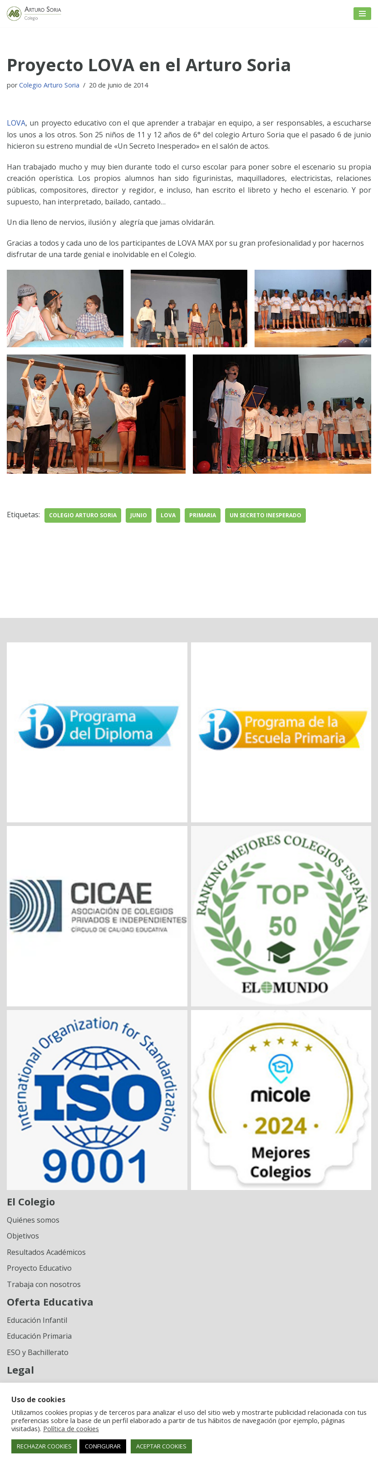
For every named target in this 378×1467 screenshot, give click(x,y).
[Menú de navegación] (362, 13)
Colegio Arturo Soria (49, 85)
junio (138, 515)
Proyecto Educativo (39, 1268)
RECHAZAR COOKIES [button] (44, 1446)
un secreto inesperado (265, 515)
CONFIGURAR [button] (103, 1446)
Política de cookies (71, 1428)
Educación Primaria (39, 1336)
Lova (168, 515)
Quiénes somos (33, 1220)
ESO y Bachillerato (38, 1352)
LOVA (16, 123)
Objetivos (23, 1236)
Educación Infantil (37, 1320)
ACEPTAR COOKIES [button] (161, 1446)
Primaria (202, 515)
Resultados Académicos (46, 1252)
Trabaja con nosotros (44, 1284)
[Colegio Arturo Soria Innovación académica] (34, 13)
